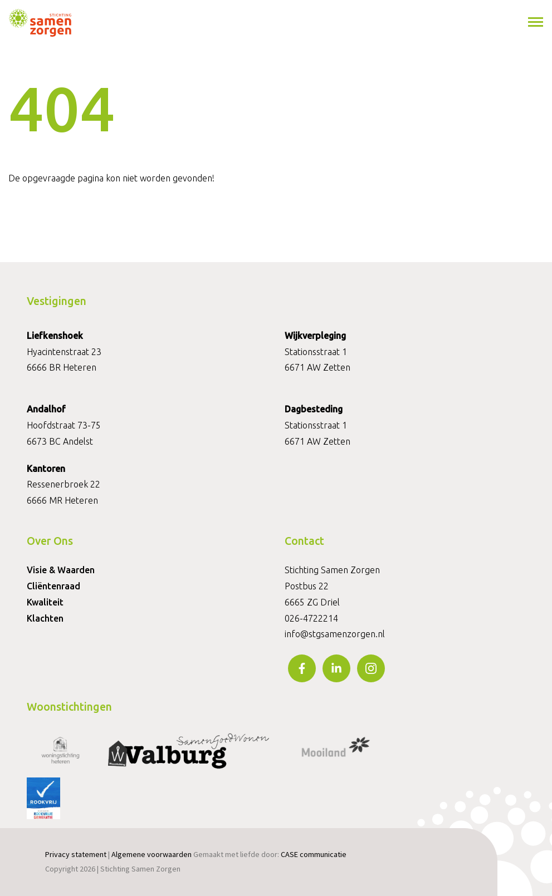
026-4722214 (311, 618)
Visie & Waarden (61, 570)
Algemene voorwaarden (151, 854)
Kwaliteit (45, 602)
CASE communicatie (313, 854)
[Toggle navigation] (536, 22)
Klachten (45, 618)
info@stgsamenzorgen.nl (335, 634)
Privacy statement (75, 854)
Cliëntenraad (53, 586)
